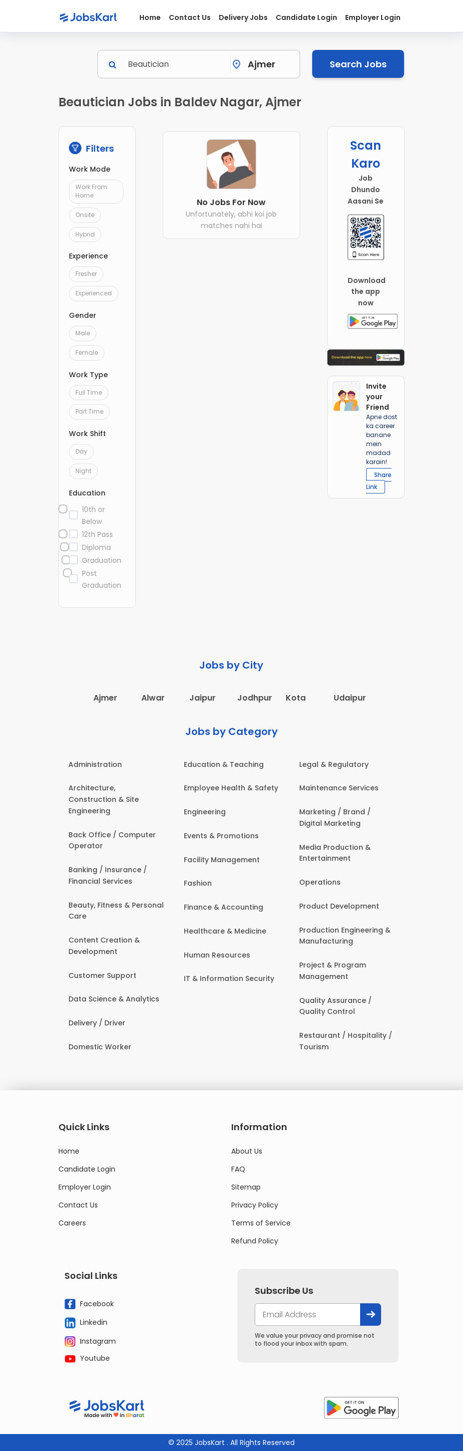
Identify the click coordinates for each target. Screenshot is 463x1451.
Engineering (205, 812)
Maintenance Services (339, 788)
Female (86, 352)
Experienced (93, 293)
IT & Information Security (229, 978)
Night (83, 471)
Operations (320, 882)
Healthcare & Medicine (225, 931)
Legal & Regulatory (334, 764)
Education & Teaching (224, 764)
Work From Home (91, 191)
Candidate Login (306, 17)
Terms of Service (261, 1223)
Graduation (101, 560)
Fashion (198, 883)
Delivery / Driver (96, 1023)
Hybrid (85, 234)
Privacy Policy (254, 1205)
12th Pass (97, 534)
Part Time (89, 411)
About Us (246, 1151)
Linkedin (85, 1322)
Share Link (379, 481)
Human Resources (217, 955)
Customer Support (102, 975)
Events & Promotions (221, 836)
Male (82, 333)
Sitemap (246, 1187)
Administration (95, 764)
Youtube (87, 1358)
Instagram (90, 1341)
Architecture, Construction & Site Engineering (103, 799)
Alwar (153, 698)
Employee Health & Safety (231, 788)
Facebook (89, 1303)
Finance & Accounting (223, 907)
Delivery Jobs (243, 17)
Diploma (96, 547)
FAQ (238, 1169)
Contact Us (190, 17)
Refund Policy (254, 1241)
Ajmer (105, 698)
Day (81, 451)
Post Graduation (101, 579)
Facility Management (222, 860)
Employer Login (373, 17)
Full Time (88, 392)
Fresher (86, 273)
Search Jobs (358, 64)
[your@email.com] (308, 1314)
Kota (296, 698)
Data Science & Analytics (113, 999)
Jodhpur (254, 698)
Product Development (339, 906)
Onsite (84, 215)
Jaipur (202, 698)
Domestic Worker (99, 1047)
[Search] (176, 64)
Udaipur (350, 698)
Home (150, 17)
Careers (72, 1223)
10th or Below (93, 515)
